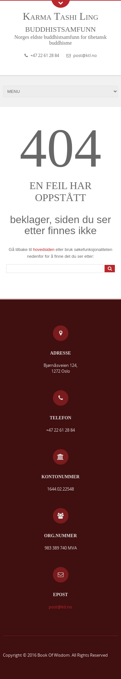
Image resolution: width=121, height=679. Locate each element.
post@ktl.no (85, 55)
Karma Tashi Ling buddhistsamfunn (60, 22)
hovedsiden (44, 249)
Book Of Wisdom (53, 655)
